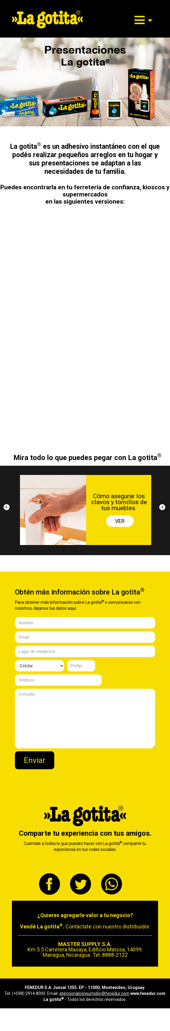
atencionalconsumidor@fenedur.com (94, 993)
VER (120, 521)
